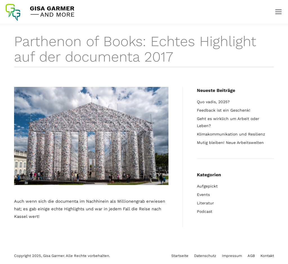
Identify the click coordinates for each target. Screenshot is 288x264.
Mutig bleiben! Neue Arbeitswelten (230, 142)
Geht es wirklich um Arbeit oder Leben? (228, 122)
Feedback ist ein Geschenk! (223, 110)
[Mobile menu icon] (278, 12)
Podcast (204, 211)
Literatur (205, 203)
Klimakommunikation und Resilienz (231, 134)
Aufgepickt (207, 186)
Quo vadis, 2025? (213, 102)
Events (203, 194)
